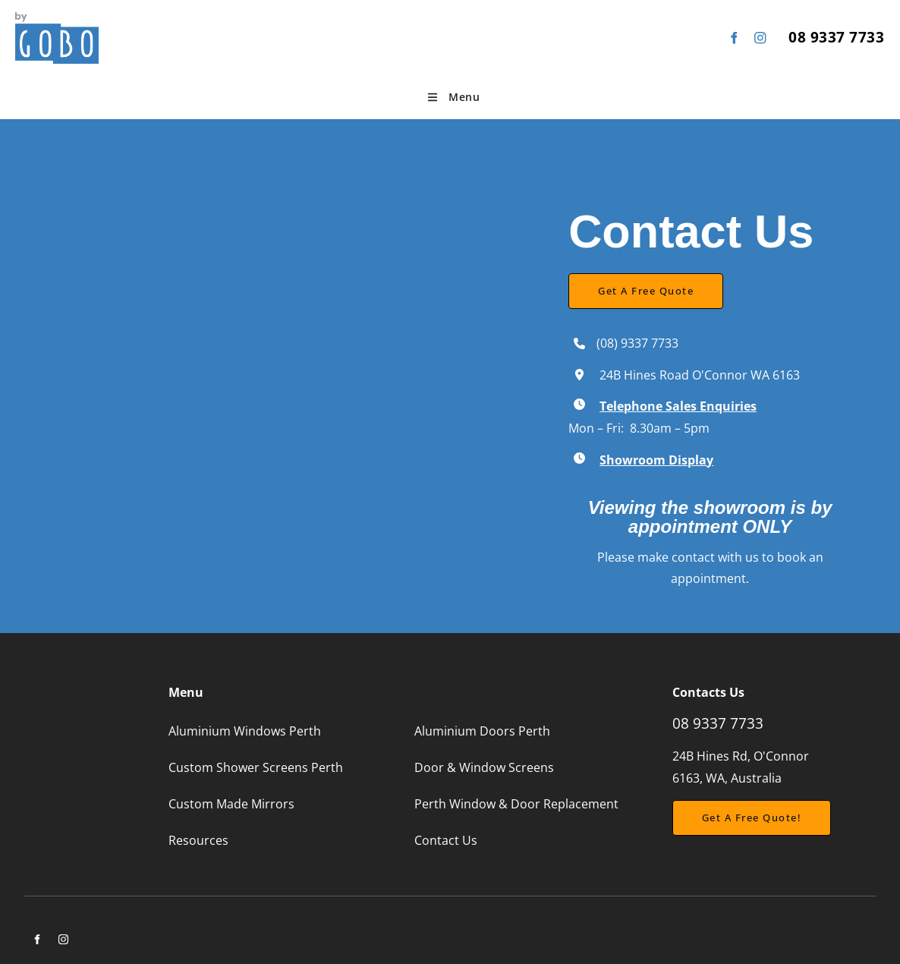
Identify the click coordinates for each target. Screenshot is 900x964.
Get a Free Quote (616, 284)
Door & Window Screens (484, 767)
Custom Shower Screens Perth (255, 767)
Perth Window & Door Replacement (516, 803)
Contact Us (445, 840)
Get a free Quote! (722, 811)
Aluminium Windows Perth (244, 731)
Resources (198, 840)
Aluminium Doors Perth (482, 731)
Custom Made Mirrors (231, 803)
